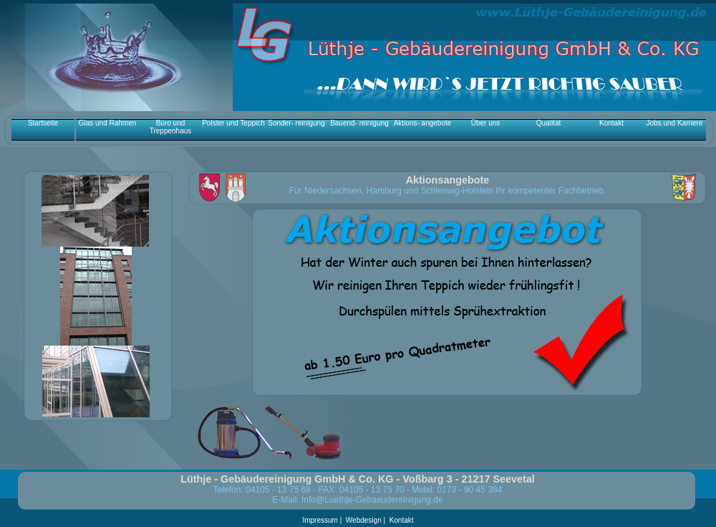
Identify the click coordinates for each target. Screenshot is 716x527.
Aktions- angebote (423, 123)
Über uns (485, 123)
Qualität (548, 123)
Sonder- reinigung (296, 123)
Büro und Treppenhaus (171, 127)
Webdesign (363, 520)
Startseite (43, 123)
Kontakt (611, 123)
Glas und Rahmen (108, 123)
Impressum (320, 520)
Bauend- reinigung (359, 123)
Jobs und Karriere (675, 123)
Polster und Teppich (233, 123)
